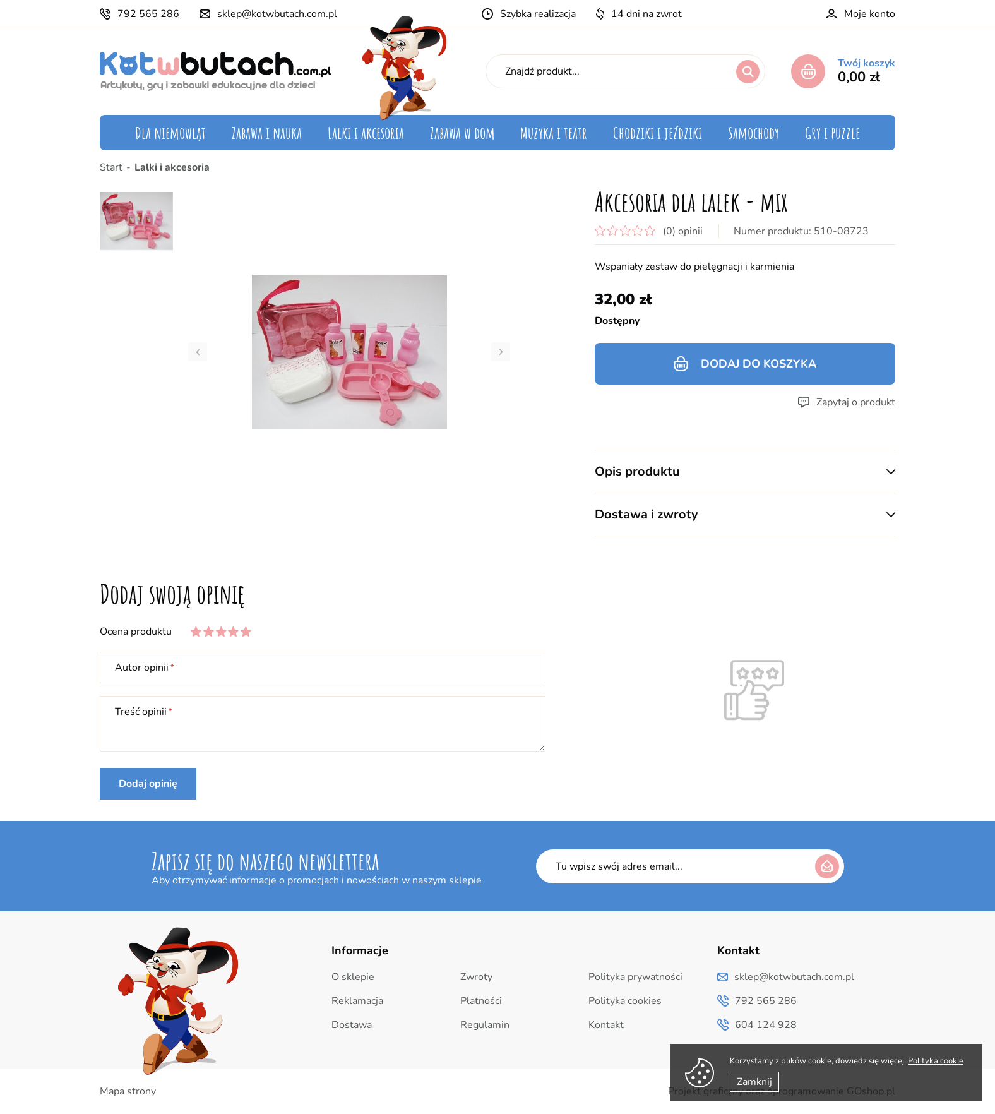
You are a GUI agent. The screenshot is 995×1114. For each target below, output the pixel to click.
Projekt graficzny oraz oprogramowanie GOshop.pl (781, 1091)
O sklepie (352, 977)
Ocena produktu (136, 631)
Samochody (753, 133)
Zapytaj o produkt (855, 402)
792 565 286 (148, 14)
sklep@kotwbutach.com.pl (277, 14)
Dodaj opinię (148, 784)
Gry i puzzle (832, 133)
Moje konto (869, 14)
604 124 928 (766, 1025)
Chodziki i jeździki (657, 133)
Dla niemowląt (170, 133)
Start (111, 167)
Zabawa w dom (462, 133)
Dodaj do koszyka (758, 363)
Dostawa (351, 1025)
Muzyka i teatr (553, 133)
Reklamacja (357, 1001)
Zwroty (476, 977)
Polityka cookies (625, 1001)
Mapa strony (128, 1091)
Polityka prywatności (635, 977)
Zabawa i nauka (267, 133)
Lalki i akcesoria (366, 133)
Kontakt (606, 1025)
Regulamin (484, 1025)
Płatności (481, 1001)
